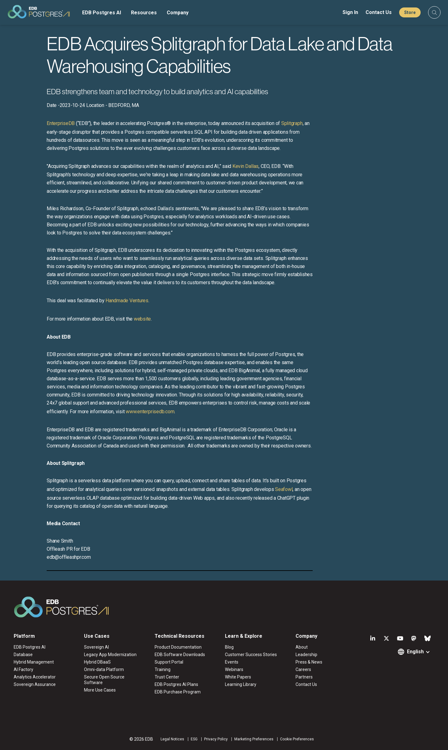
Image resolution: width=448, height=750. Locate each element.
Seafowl (283, 489)
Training (162, 669)
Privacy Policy (216, 739)
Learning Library (240, 684)
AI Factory (23, 669)
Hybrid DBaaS (97, 662)
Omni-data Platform (104, 669)
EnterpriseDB (61, 123)
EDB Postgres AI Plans (176, 684)
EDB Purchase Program (178, 691)
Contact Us (379, 12)
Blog (229, 647)
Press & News (309, 662)
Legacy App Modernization (110, 654)
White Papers (238, 676)
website (142, 319)
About (302, 647)
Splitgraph (292, 123)
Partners (304, 676)
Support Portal (169, 662)
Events (231, 662)
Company (178, 13)
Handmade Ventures (126, 300)
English (415, 652)
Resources (144, 13)
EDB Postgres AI (101, 13)
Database (23, 654)
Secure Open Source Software (104, 679)
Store (410, 12)
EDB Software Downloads (180, 654)
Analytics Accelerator (35, 676)
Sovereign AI (96, 647)
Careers (303, 669)
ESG (194, 739)
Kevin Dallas (245, 166)
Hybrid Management (34, 662)
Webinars (234, 669)
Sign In (350, 12)
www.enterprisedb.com (149, 411)
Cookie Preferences (297, 739)
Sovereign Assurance (35, 684)
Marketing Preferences (253, 739)
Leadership (306, 654)
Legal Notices (172, 739)
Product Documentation (178, 647)
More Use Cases (100, 689)
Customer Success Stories (251, 654)
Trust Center (167, 676)
